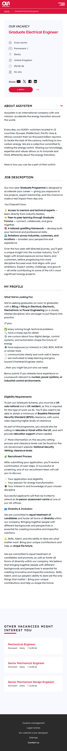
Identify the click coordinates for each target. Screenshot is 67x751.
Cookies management (33, 723)
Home (6, 11)
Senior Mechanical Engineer (26, 663)
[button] (61, 4)
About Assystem (33, 106)
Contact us (33, 742)
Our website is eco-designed (33, 733)
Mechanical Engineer (21, 644)
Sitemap (33, 737)
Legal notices (33, 728)
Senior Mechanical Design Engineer (31, 682)
